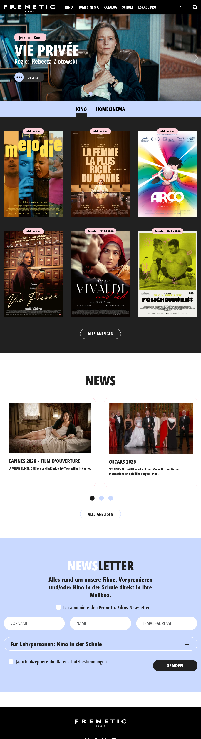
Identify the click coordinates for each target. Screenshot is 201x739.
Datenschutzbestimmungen (82, 661)
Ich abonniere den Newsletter (106, 607)
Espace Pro (147, 7)
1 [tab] (91, 498)
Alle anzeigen (100, 333)
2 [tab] (100, 498)
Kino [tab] (81, 109)
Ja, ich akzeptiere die (61, 661)
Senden (175, 665)
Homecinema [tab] (110, 109)
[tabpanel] (100, 231)
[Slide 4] (109, 94)
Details (26, 77)
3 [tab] (110, 498)
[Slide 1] (91, 94)
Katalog (110, 7)
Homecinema (88, 7)
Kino (69, 7)
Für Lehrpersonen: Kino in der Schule (56, 644)
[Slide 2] (97, 94)
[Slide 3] (103, 94)
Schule (127, 7)
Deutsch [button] (180, 7)
